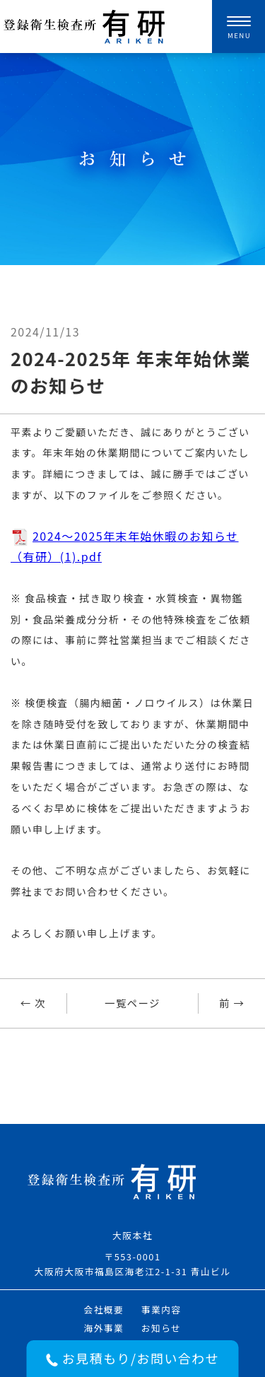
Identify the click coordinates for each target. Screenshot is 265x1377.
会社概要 (103, 1309)
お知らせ (161, 1328)
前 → (232, 1002)
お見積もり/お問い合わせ (132, 1358)
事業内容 (161, 1309)
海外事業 (103, 1328)
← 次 (33, 1002)
